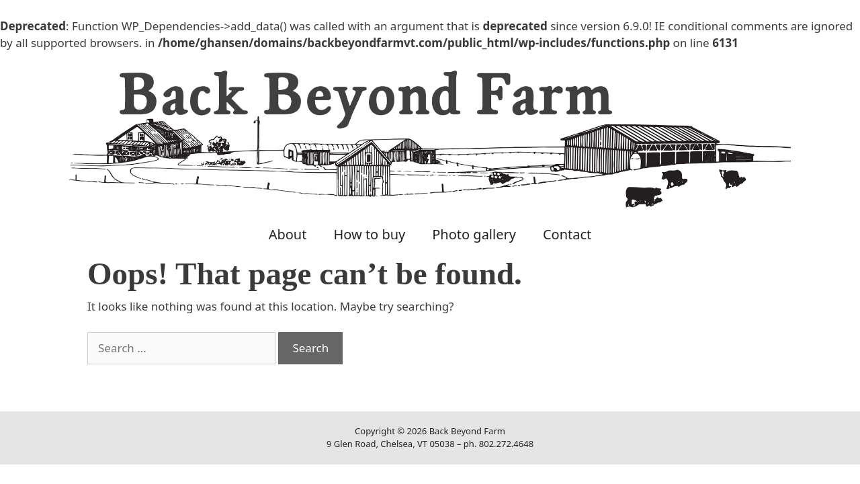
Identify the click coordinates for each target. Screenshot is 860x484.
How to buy (369, 234)
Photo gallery (474, 234)
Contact (567, 234)
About (288, 234)
